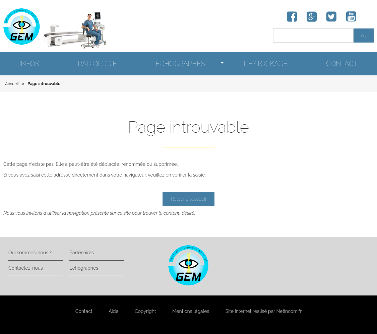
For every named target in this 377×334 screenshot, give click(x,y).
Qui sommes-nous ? (30, 252)
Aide (113, 311)
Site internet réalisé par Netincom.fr (264, 311)
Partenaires (81, 252)
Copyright (145, 311)
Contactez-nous (25, 268)
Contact (83, 311)
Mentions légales (190, 311)
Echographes (83, 268)
